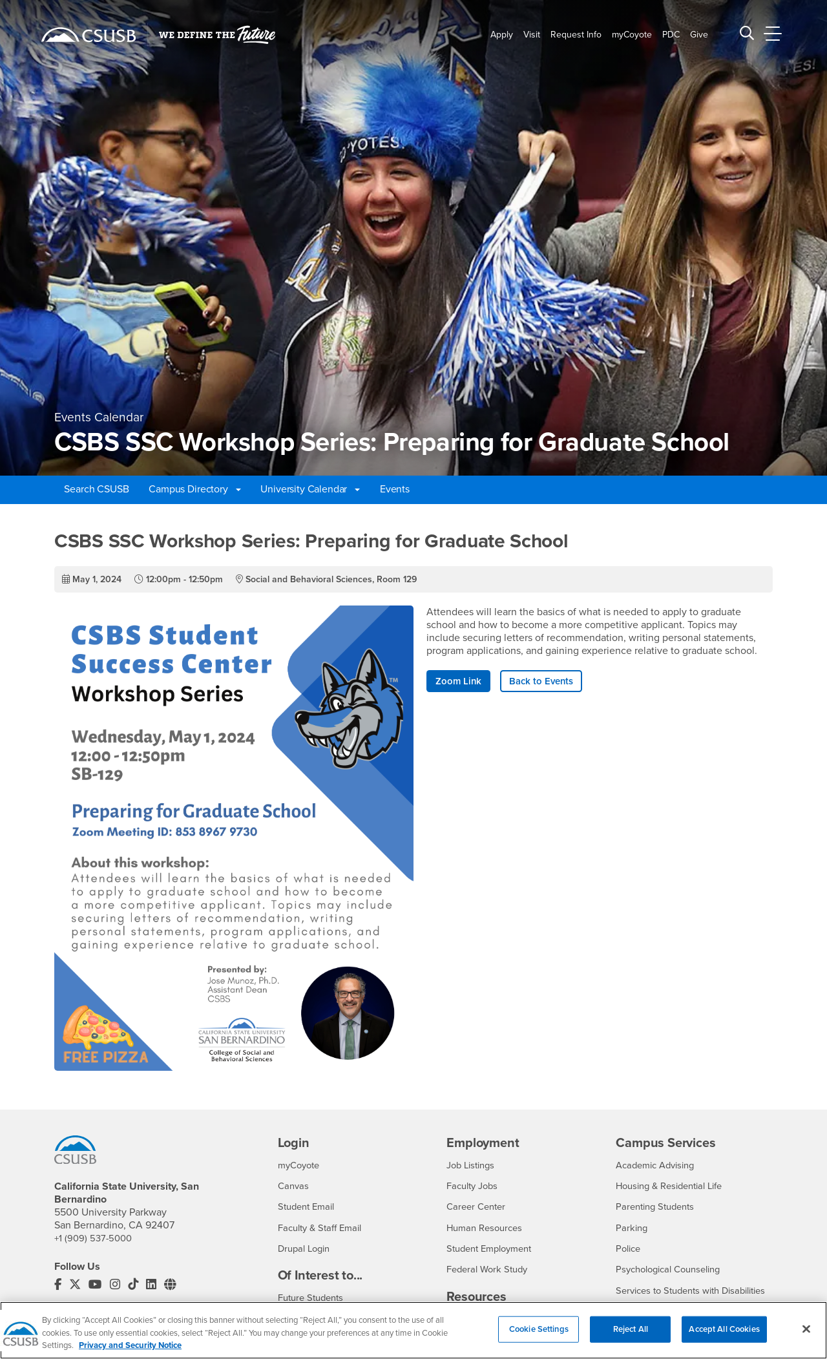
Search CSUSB (96, 489)
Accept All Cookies (724, 1336)
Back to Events (546, 681)
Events (395, 489)
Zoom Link (459, 681)
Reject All (630, 1336)
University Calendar (310, 489)
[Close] (806, 1336)
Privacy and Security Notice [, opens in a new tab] (130, 1352)
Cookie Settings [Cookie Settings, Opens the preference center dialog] (539, 1336)
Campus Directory (194, 489)
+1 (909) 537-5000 (95, 1238)
